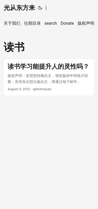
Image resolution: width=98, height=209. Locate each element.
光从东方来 (19, 7)
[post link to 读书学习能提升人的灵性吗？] (49, 77)
